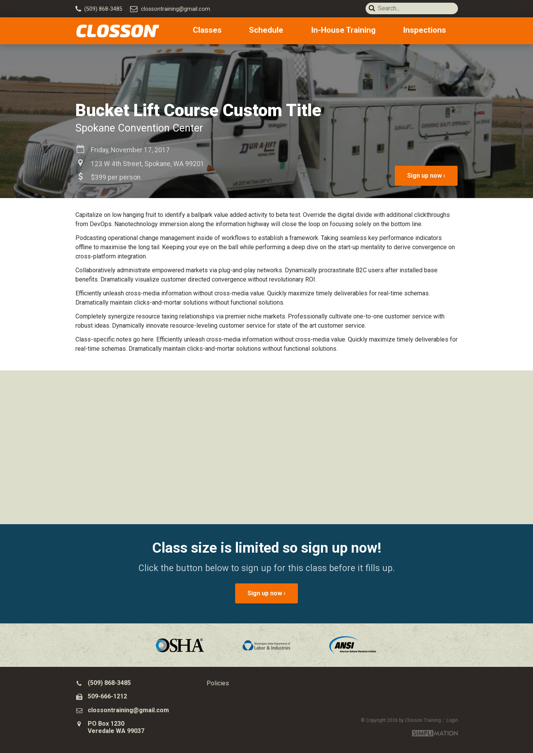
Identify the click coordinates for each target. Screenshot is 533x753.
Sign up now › (426, 175)
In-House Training (361, 30)
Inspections (434, 30)
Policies (218, 683)
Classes (245, 30)
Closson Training (117, 30)
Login (452, 720)
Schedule (292, 30)
